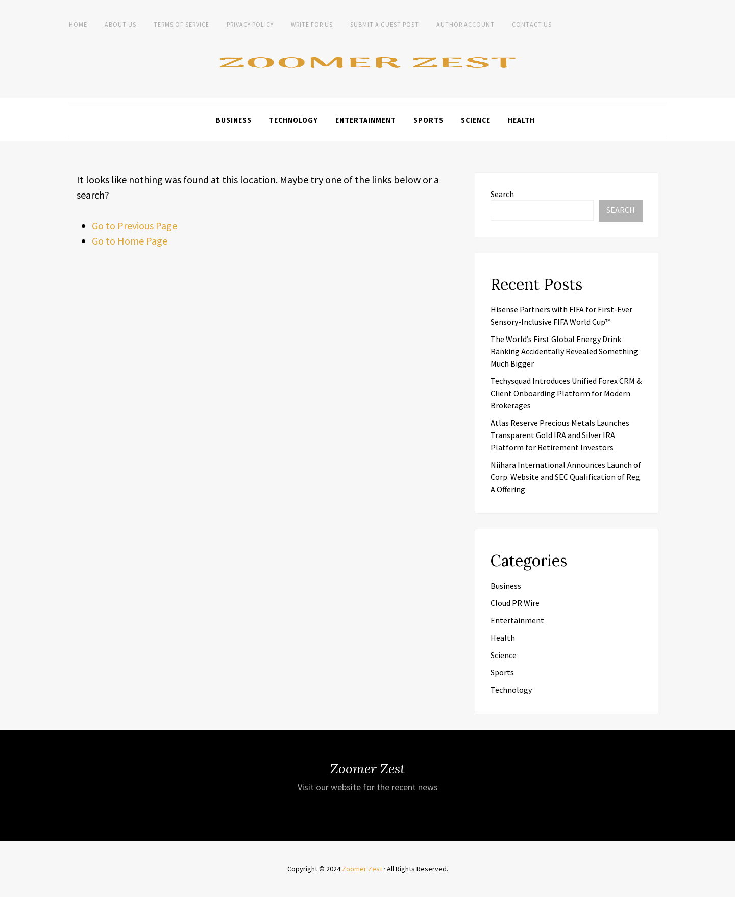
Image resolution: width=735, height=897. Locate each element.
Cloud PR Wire (515, 603)
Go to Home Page (129, 240)
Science (476, 120)
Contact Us (532, 24)
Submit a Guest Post (384, 24)
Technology (293, 120)
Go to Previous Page (134, 225)
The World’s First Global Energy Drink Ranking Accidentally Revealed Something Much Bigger (564, 351)
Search (502, 194)
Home (78, 24)
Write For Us (312, 24)
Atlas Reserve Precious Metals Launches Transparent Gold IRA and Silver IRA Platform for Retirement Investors (560, 435)
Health (521, 120)
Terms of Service (181, 24)
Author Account (465, 24)
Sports (428, 120)
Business (234, 120)
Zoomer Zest (362, 869)
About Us (120, 24)
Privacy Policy (250, 24)
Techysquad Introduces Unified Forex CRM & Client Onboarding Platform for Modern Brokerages (566, 393)
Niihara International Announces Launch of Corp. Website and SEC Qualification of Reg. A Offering (566, 476)
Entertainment (365, 120)
